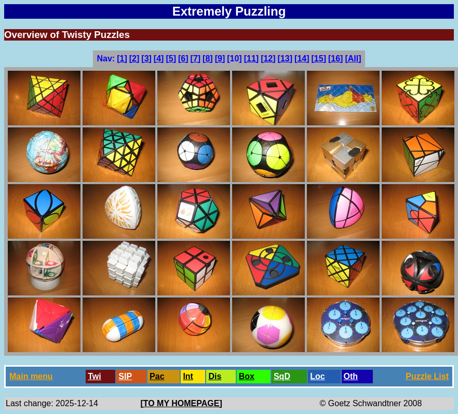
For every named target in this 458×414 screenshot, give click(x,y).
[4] (159, 58)
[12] (268, 58)
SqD (282, 376)
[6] (183, 58)
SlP (125, 376)
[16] (335, 58)
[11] (251, 58)
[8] (208, 58)
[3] (146, 58)
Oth (351, 376)
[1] (122, 58)
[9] (220, 58)
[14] (301, 58)
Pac (157, 376)
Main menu (31, 376)
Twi (94, 376)
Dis (214, 376)
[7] (196, 58)
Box (246, 376)
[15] (319, 58)
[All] (353, 58)
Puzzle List (427, 376)
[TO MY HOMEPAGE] (181, 403)
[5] (171, 58)
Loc (317, 376)
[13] (285, 58)
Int (188, 376)
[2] (134, 58)
